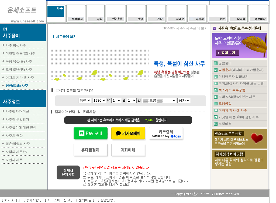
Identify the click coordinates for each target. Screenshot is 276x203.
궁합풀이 (225, 63)
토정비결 (225, 124)
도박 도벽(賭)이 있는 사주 (237, 97)
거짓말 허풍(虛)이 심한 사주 (239, 117)
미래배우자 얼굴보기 (234, 76)
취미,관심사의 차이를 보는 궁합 (241, 83)
